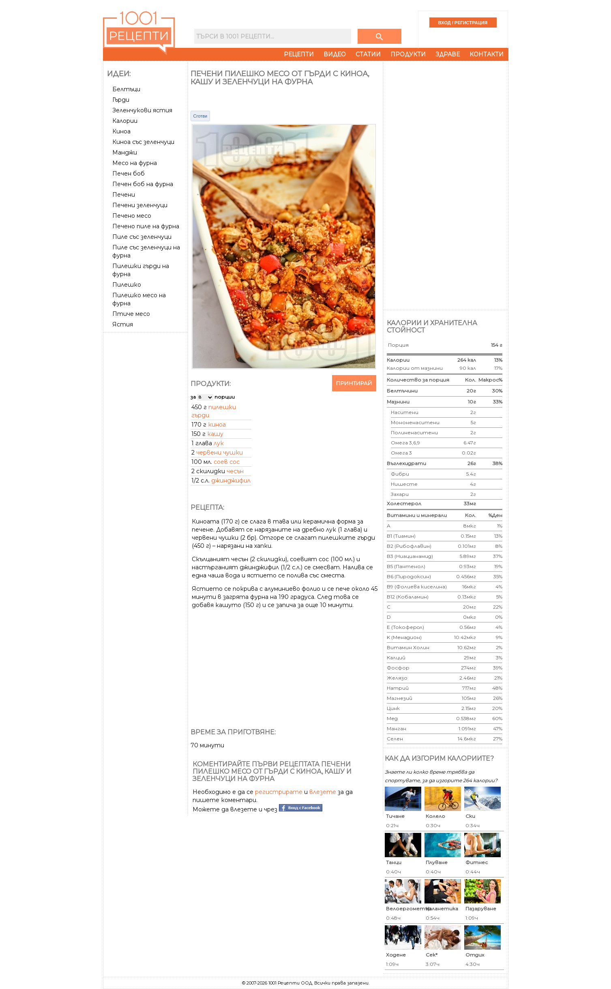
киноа (217, 424)
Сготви (200, 116)
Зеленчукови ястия (142, 110)
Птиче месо (131, 314)
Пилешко (126, 284)
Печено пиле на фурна (145, 226)
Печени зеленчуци (139, 205)
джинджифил (231, 480)
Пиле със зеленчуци (142, 236)
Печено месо (131, 215)
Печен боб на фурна (142, 184)
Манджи (124, 152)
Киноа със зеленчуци (143, 142)
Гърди (120, 99)
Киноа (121, 131)
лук (219, 443)
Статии (368, 54)
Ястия (122, 324)
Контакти (487, 54)
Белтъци (126, 89)
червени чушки (219, 452)
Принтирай (354, 383)
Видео (335, 54)
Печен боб (128, 173)
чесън (235, 471)
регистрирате (278, 792)
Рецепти (299, 54)
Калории (124, 120)
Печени (123, 194)
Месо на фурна (134, 163)
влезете (322, 792)
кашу (215, 434)
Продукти (408, 54)
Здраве (447, 54)
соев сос (227, 462)
